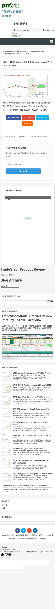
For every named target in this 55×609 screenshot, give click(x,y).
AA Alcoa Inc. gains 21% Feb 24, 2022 (28, 448)
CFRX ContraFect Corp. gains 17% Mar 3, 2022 (31, 397)
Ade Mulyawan (23, 538)
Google (28, 117)
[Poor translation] (8, 555)
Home (6, 52)
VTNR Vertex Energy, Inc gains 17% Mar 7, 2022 (32, 373)
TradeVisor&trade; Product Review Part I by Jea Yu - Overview (27, 318)
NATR (4, 505)
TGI (3, 508)
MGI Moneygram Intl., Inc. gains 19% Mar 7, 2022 (32, 474)
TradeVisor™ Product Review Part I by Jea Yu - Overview (25, 486)
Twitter (42, 117)
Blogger (43, 538)
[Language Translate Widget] (27, 30)
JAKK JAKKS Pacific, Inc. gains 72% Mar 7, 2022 (32, 385)
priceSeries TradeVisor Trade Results (16, 535)
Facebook (13, 117)
